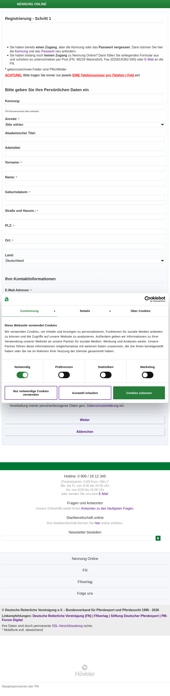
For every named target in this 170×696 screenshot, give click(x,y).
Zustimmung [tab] (29, 311)
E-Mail (149, 59)
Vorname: (13, 162)
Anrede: (12, 119)
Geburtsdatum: (17, 192)
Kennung (21, 51)
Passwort (48, 51)
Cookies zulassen (139, 393)
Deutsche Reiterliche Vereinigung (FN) (62, 616)
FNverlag (101, 616)
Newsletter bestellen (85, 532)
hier (97, 523)
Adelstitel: (13, 147)
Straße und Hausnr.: (21, 210)
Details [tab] (85, 311)
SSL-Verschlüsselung (67, 626)
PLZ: (9, 225)
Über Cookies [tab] (141, 311)
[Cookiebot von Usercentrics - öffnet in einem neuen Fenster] (147, 299)
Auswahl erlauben (85, 393)
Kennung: (12, 101)
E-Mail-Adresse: (18, 290)
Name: (11, 177)
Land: (9, 255)
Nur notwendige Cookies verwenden (31, 392)
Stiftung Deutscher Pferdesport (135, 616)
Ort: (9, 240)
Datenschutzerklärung (102, 405)
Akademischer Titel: (20, 133)
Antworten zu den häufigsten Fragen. (107, 508)
